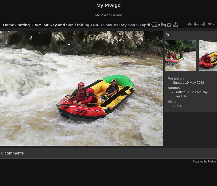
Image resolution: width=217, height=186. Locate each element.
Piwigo (212, 161)
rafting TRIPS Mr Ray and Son (46, 25)
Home (8, 25)
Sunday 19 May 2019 (188, 82)
